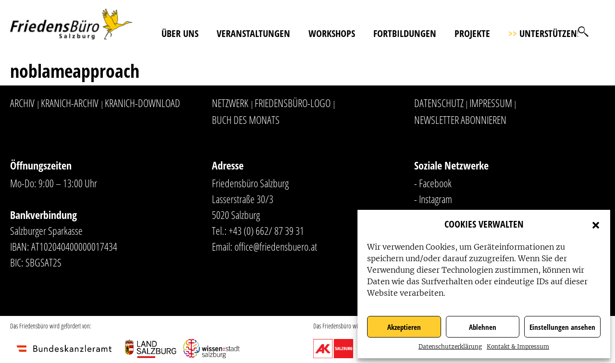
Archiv (22, 103)
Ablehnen (482, 327)
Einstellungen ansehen (562, 327)
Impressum (490, 103)
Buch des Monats (246, 119)
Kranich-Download (142, 103)
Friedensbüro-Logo (293, 103)
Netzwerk (230, 103)
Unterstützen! (543, 33)
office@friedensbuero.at (275, 246)
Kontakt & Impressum (518, 346)
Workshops (331, 33)
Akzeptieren (404, 327)
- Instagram (433, 199)
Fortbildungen (404, 33)
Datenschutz (439, 103)
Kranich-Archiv (69, 103)
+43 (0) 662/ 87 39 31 (266, 230)
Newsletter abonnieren (460, 119)
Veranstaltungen (253, 33)
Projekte (472, 33)
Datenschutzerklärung (450, 346)
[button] (596, 224)
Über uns (179, 33)
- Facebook (433, 183)
